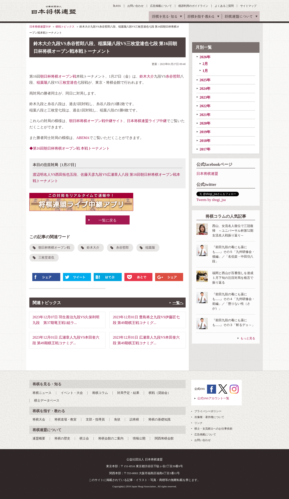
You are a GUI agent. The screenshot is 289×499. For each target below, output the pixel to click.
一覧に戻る (107, 220)
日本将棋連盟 (207, 174)
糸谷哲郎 (173, 76)
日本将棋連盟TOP (40, 26)
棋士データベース (46, 400)
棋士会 (84, 438)
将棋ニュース (42, 393)
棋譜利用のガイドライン (193, 5)
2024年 (205, 88)
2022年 (205, 106)
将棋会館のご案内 (111, 438)
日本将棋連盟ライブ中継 (147, 121)
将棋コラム (100, 393)
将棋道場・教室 (65, 419)
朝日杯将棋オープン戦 (58, 76)
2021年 (205, 115)
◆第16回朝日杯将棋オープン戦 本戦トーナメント (69, 148)
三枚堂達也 (68, 82)
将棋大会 (39, 419)
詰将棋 (134, 419)
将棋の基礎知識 (159, 419)
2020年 (205, 123)
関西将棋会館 (164, 438)
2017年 (205, 149)
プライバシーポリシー (207, 411)
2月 (205, 64)
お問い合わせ (135, 5)
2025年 (205, 80)
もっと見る (247, 338)
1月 (205, 71)
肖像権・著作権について (209, 417)
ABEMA (82, 138)
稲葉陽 (42, 82)
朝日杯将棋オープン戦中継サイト (96, 121)
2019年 (205, 132)
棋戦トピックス (65, 26)
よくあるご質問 (224, 5)
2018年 (205, 141)
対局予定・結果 (128, 393)
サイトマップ (248, 5)
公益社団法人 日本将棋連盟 (54, 10)
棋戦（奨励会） (160, 393)
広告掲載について (161, 5)
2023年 (205, 97)
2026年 (205, 57)
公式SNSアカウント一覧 (213, 398)
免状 (117, 419)
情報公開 (139, 438)
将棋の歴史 (62, 438)
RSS (118, 5)
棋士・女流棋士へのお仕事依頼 (213, 428)
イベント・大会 (72, 393)
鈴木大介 (147, 76)
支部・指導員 (95, 419)
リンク (198, 423)
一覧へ (177, 303)
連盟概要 (39, 438)
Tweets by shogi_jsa (211, 200)
